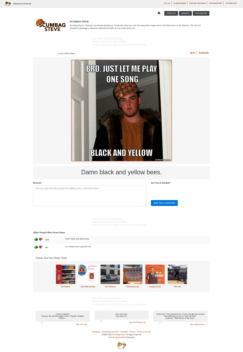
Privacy (133, 332)
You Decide (201, 13)
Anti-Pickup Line (139, 322)
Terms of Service (144, 332)
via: (77, 324)
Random (204, 53)
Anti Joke (83, 324)
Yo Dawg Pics (231, 3)
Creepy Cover (155, 287)
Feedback (96, 332)
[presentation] (174, 191)
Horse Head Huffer (117, 337)
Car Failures (110, 287)
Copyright (124, 332)
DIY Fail (177, 287)
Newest (185, 13)
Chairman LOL (132, 287)
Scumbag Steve (118, 335)
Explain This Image (198, 3)
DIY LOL (167, 3)
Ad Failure (65, 287)
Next (192, 53)
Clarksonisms (180, 3)
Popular (171, 13)
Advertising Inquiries (110, 332)
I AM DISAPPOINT (215, 3)
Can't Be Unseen (88, 287)
